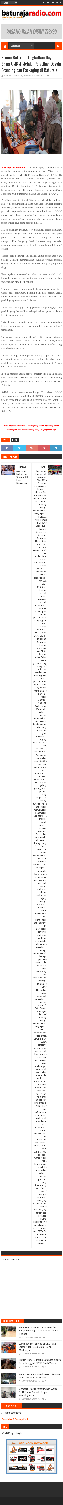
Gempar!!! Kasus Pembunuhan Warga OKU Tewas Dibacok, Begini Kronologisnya (38, 1392)
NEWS (14, 440)
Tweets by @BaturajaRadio (15, 1419)
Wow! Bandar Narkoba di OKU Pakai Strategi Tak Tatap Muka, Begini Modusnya (37, 1347)
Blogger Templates (46, 1501)
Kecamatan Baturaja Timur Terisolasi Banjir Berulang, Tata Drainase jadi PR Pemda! (38, 1330)
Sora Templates (26, 1501)
